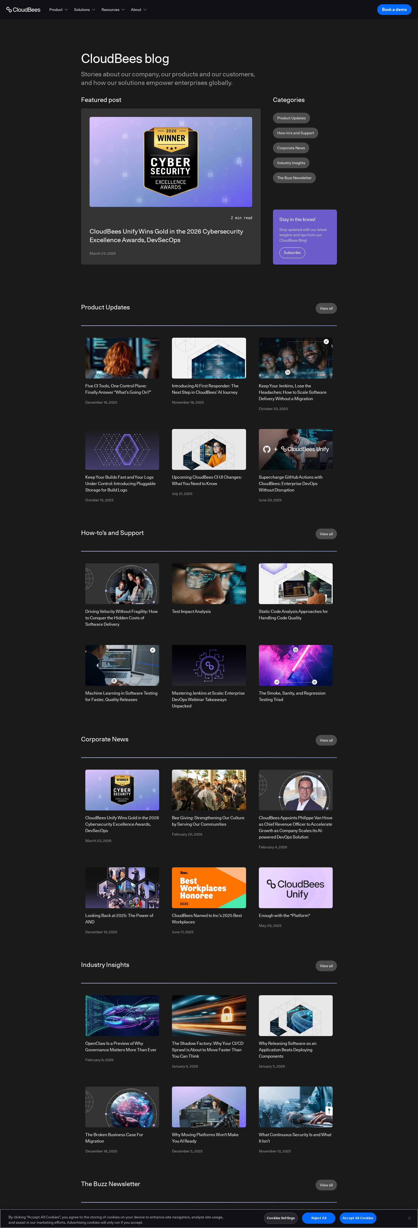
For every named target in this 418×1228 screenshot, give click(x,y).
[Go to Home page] (23, 9)
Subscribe (292, 252)
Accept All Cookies (358, 1219)
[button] (59, 9)
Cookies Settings (281, 1219)
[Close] (409, 1219)
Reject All (318, 1219)
